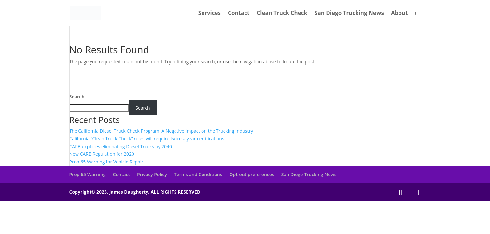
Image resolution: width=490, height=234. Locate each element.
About (399, 14)
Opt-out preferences (251, 174)
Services (209, 14)
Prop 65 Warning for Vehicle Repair (106, 162)
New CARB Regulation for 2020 (101, 154)
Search (77, 96)
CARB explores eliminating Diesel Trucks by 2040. (121, 146)
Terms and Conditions (198, 174)
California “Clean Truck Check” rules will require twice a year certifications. (147, 139)
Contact (238, 14)
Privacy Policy (152, 174)
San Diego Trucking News (349, 14)
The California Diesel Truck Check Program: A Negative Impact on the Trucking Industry (161, 131)
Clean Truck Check (282, 14)
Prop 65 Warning (87, 174)
